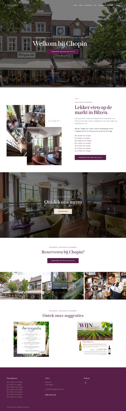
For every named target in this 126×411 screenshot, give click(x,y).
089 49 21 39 (50, 395)
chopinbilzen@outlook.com (54, 389)
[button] (3, 286)
